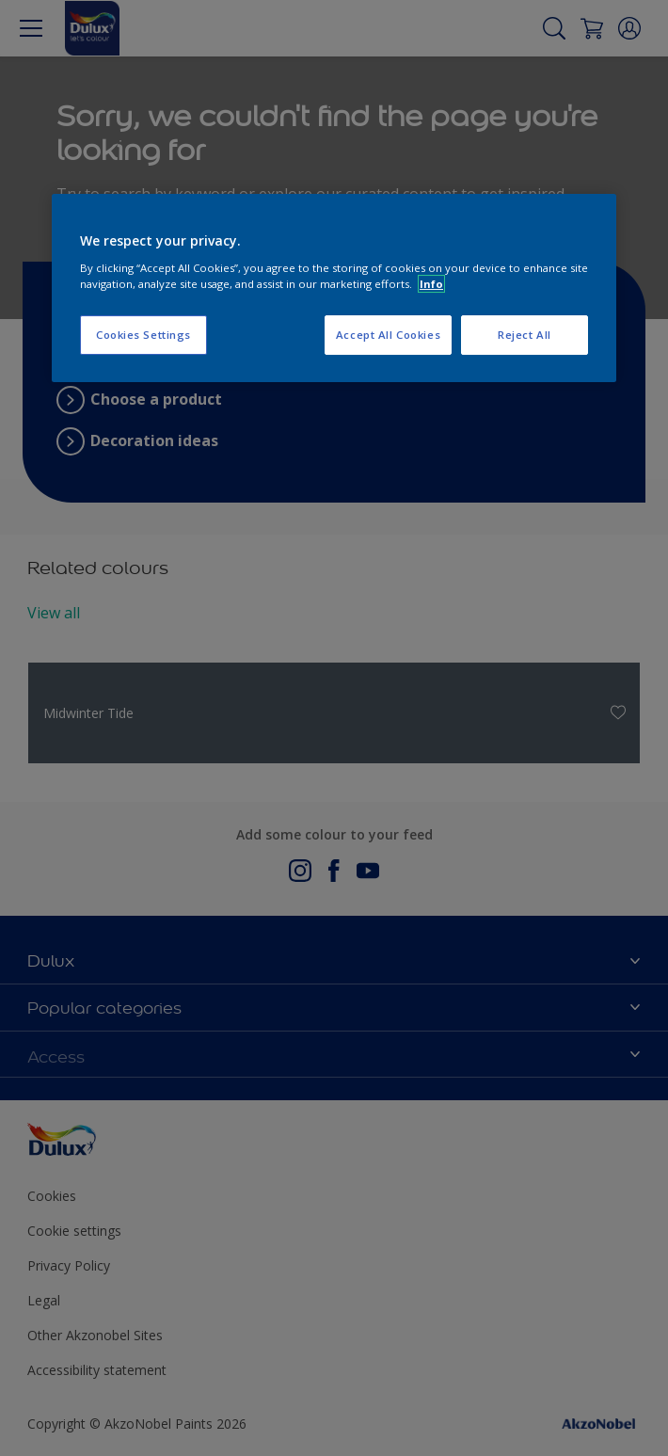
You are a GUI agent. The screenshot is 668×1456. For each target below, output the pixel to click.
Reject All (524, 335)
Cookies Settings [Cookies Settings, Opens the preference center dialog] (143, 335)
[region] (334, 288)
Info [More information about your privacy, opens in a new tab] (431, 284)
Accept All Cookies (388, 335)
